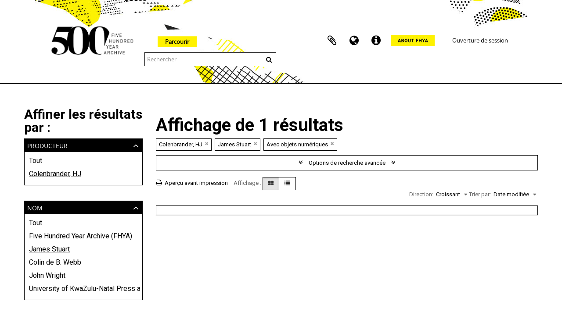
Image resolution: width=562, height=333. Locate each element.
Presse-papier (332, 41)
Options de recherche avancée (347, 162)
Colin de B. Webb (55, 262)
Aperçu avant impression (192, 183)
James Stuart (49, 249)
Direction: (421, 194)
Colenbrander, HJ (55, 174)
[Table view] (287, 183)
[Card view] (271, 183)
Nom (35, 207)
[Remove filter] (207, 143)
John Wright (47, 275)
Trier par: (480, 194)
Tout (35, 160)
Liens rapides (376, 41)
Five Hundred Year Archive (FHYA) (80, 236)
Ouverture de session (480, 40)
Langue (354, 41)
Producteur (47, 145)
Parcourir (177, 42)
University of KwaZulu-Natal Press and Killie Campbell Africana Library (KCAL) (83, 288)
